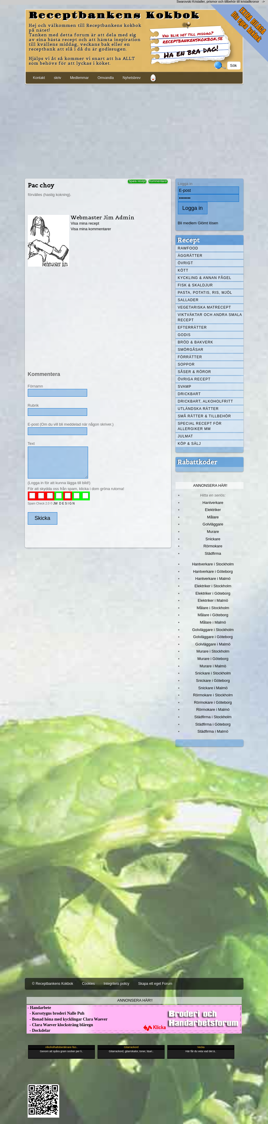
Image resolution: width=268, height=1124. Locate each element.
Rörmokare (212, 546)
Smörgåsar (191, 350)
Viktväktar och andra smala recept (210, 317)
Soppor (186, 364)
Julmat (185, 436)
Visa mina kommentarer (91, 229)
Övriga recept (194, 379)
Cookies (88, 984)
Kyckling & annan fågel (204, 278)
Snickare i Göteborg (213, 680)
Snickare (212, 539)
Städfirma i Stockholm (213, 717)
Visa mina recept (85, 223)
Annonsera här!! (134, 1000)
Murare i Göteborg (212, 658)
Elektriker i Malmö (213, 600)
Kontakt (39, 78)
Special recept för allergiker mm (200, 426)
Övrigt (185, 263)
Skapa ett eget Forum (155, 984)
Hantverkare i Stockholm (213, 564)
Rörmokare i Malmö (213, 709)
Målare (213, 517)
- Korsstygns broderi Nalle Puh (56, 1013)
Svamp (184, 387)
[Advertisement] (134, 130)
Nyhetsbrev (132, 78)
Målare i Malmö (213, 622)
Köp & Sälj (189, 444)
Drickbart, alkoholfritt (205, 401)
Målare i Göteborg (213, 615)
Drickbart (189, 394)
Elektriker (213, 509)
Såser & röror (194, 372)
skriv (57, 78)
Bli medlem (187, 223)
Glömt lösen (208, 223)
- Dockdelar (39, 1030)
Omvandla (106, 78)
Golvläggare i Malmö (212, 644)
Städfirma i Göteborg (213, 724)
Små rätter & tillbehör (204, 416)
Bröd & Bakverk (195, 342)
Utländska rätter (198, 409)
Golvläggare (213, 524)
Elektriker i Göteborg (212, 593)
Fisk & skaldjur (195, 285)
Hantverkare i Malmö (213, 578)
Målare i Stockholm (212, 608)
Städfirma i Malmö (212, 731)
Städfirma (213, 553)
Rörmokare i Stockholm (213, 695)
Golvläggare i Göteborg (213, 637)
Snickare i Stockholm (213, 673)
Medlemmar (79, 78)
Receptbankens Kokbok (114, 15)
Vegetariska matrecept (204, 307)
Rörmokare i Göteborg (213, 702)
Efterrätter (192, 327)
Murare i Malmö (213, 666)
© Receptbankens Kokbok (52, 984)
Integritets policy (116, 984)
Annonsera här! (210, 485)
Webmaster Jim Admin (102, 217)
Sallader (188, 300)
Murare (213, 531)
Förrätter (190, 357)
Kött (183, 270)
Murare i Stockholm (213, 651)
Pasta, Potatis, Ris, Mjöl (205, 293)
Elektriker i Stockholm (212, 586)
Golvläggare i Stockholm (212, 629)
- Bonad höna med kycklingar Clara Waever (67, 1019)
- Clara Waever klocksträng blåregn (60, 1025)
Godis (184, 335)
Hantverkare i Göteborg (213, 571)
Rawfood (188, 248)
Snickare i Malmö (213, 688)
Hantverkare (212, 502)
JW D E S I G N (63, 503)
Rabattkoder (197, 462)
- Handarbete (39, 1007)
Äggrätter (190, 256)
